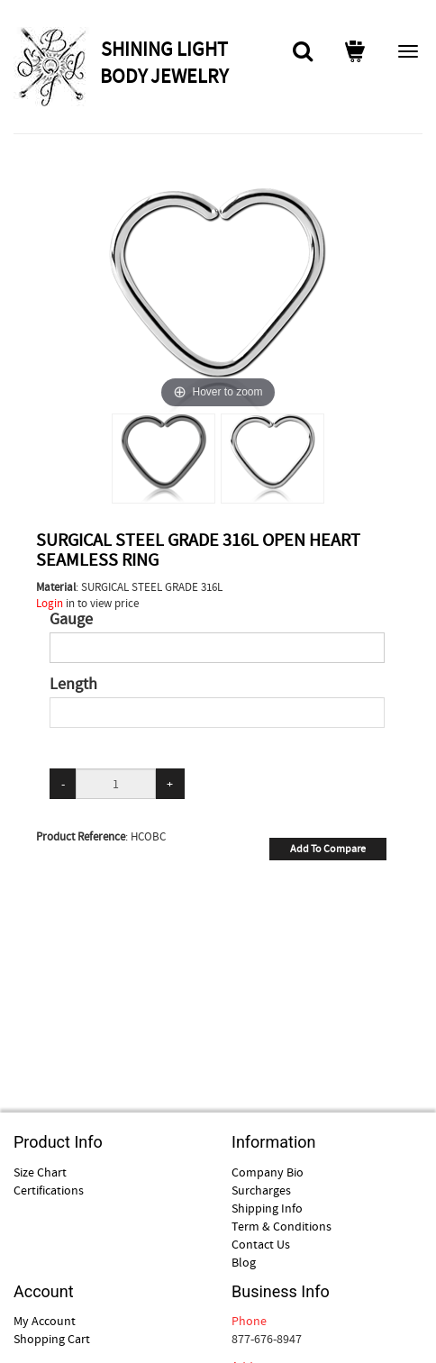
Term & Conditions (282, 1226)
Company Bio (268, 1172)
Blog (244, 1262)
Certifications (49, 1190)
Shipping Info (267, 1208)
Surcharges (261, 1190)
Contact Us (261, 1244)
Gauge (71, 620)
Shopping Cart (52, 1339)
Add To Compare (328, 848)
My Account (45, 1321)
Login (49, 603)
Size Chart (40, 1172)
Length (73, 685)
